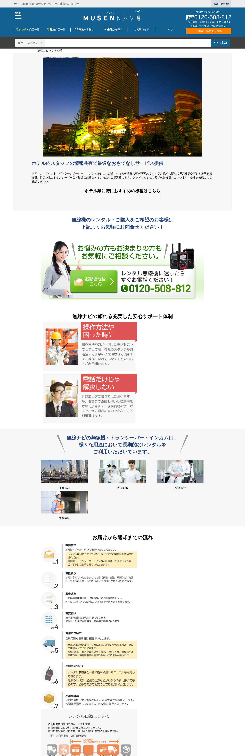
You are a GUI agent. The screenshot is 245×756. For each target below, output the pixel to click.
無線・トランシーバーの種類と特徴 (24, 707)
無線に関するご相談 (14, 727)
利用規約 (130, 715)
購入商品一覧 (71, 699)
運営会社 (130, 711)
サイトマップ (143, 743)
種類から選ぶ (71, 707)
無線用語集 (9, 723)
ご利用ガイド (141, 29)
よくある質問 (132, 703)
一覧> (221, 3)
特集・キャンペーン (75, 715)
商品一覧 (56, 29)
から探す (84, 29)
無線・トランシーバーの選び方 (21, 703)
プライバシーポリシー (102, 743)
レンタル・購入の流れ (138, 694)
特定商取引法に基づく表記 (61, 743)
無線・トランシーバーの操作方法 (22, 711)
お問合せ (130, 707)
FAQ (170, 29)
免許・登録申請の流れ (16, 719)
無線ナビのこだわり (14, 699)
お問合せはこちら (204, 698)
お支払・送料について (138, 699)
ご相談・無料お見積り (209, 30)
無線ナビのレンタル (14, 694)
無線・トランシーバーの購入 (81, 725)
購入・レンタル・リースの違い (21, 715)
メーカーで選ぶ (73, 703)
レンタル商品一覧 (74, 694)
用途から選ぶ (71, 711)
